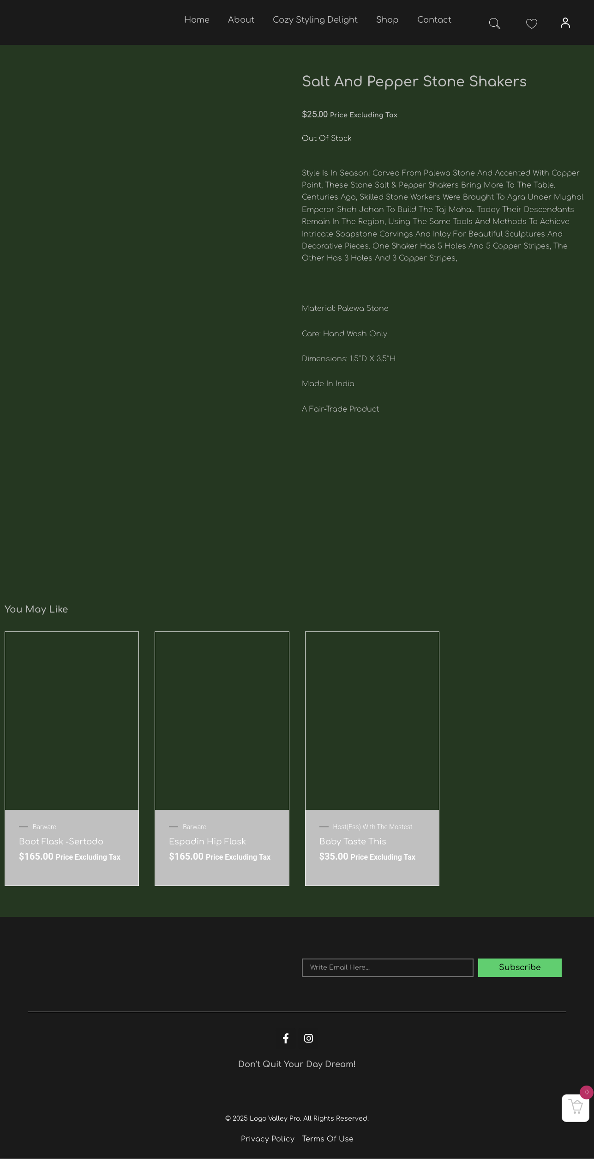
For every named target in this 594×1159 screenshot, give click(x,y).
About (241, 19)
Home (197, 19)
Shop (387, 19)
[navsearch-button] (495, 25)
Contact (434, 19)
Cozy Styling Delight (315, 19)
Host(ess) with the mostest (373, 827)
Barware (44, 827)
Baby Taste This (352, 841)
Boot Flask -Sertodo (61, 841)
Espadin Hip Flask (207, 841)
